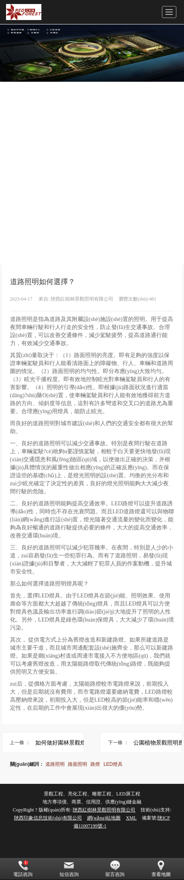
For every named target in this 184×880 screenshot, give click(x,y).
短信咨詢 (69, 868)
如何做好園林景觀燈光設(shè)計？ (73, 742)
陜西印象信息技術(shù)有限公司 (48, 818)
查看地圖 (161, 868)
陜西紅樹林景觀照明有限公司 (104, 810)
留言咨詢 (115, 868)
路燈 (95, 764)
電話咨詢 (23, 868)
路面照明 (77, 764)
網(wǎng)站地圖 (104, 818)
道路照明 (55, 764)
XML (131, 818)
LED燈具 (113, 764)
